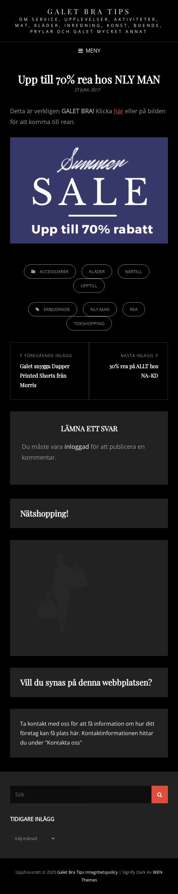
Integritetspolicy (101, 872)
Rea (134, 309)
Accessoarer (54, 271)
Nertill (133, 271)
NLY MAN (99, 309)
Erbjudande (57, 309)
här (118, 111)
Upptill (89, 286)
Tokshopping (89, 323)
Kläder (97, 271)
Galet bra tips (89, 11)
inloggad (76, 446)
